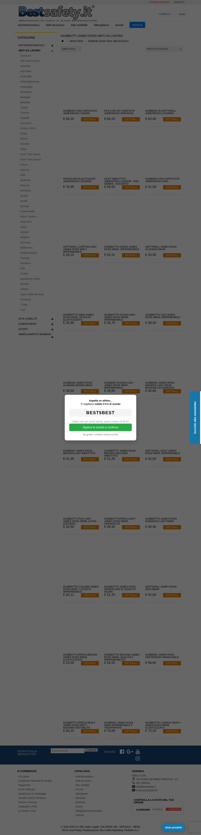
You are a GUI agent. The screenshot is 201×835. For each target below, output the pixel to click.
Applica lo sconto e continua (100, 427)
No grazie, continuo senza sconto (100, 434)
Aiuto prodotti (173, 827)
